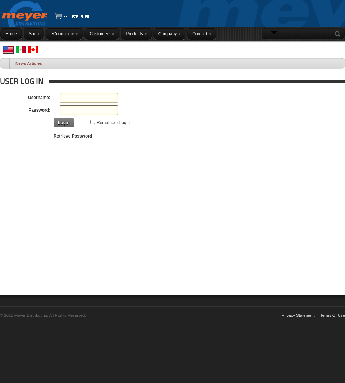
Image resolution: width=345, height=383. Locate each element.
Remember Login (113, 122)
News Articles (28, 63)
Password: (39, 110)
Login (336, 48)
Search (339, 34)
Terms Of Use (332, 315)
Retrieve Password (73, 136)
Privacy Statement (298, 315)
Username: (39, 97)
